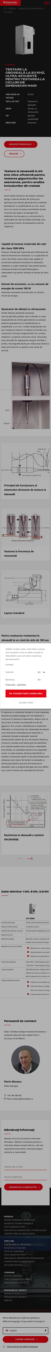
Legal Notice (21, 684)
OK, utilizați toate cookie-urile (26, 693)
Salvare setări (26, 702)
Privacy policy (10, 684)
